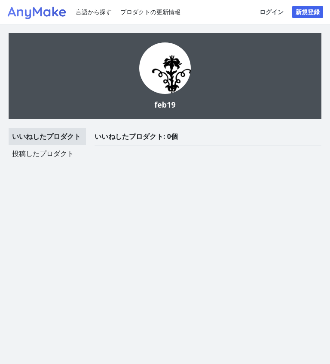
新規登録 (308, 12)
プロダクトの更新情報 (150, 12)
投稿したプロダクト (43, 153)
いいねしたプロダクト (46, 136)
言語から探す (94, 12)
